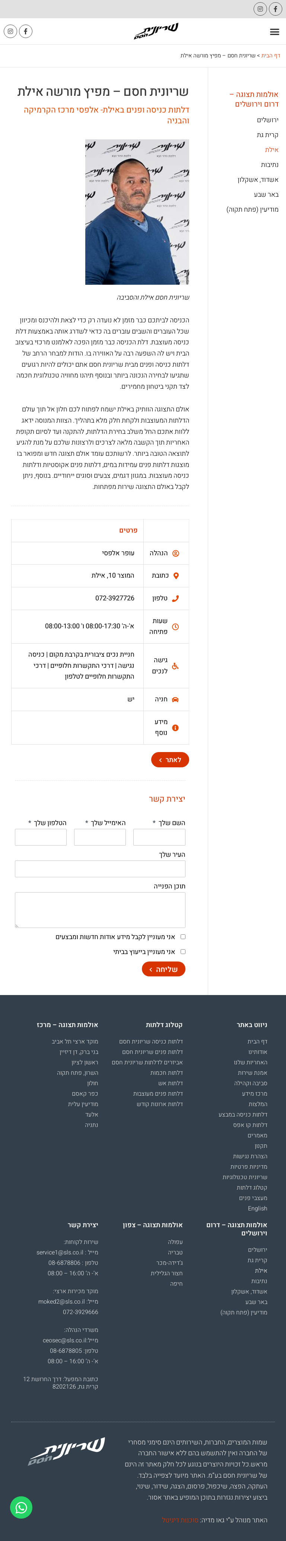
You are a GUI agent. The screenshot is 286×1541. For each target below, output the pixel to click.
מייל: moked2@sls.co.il (68, 1301)
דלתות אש (170, 1083)
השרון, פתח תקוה (77, 1072)
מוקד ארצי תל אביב (75, 1041)
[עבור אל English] (228, 1208)
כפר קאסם (85, 1093)
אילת (272, 150)
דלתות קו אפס (250, 1125)
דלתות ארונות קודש (160, 1104)
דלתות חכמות (166, 1072)
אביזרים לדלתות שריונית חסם (147, 1062)
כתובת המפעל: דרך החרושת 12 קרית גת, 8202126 (60, 1383)
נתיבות (270, 165)
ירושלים (268, 120)
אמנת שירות (252, 1072)
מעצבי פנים (253, 1198)
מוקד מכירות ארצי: (75, 1291)
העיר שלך (172, 855)
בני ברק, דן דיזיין (79, 1052)
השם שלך (171, 823)
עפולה (175, 1242)
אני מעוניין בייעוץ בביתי (144, 952)
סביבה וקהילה (250, 1083)
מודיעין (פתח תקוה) (252, 210)
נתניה (91, 1125)
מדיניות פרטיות (249, 1166)
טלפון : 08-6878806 (73, 1263)
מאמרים (257, 1135)
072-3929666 (80, 1312)
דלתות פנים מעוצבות (158, 1093)
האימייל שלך (107, 823)
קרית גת (268, 135)
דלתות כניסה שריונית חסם (151, 1041)
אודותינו (257, 1052)
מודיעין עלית (83, 1104)
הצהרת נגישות (250, 1156)
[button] (275, 31)
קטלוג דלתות (252, 1187)
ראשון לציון (85, 1062)
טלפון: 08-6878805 (74, 1350)
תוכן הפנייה (169, 886)
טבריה (175, 1252)
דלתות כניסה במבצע (243, 1114)
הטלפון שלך (49, 823)
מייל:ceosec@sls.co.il (70, 1340)
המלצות (258, 1104)
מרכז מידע (254, 1093)
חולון (92, 1083)
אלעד (91, 1114)
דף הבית (270, 55)
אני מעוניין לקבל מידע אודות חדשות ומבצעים (115, 937)
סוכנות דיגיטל (180, 1520)
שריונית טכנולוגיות (245, 1177)
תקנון (261, 1145)
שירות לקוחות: (81, 1242)
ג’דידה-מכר (169, 1263)
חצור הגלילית (167, 1273)
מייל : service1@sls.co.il (67, 1252)
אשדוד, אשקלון (258, 180)
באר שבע (266, 195)
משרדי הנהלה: (81, 1330)
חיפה (176, 1283)
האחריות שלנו (250, 1062)
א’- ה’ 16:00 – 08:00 (73, 1273)
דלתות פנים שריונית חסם (152, 1052)
